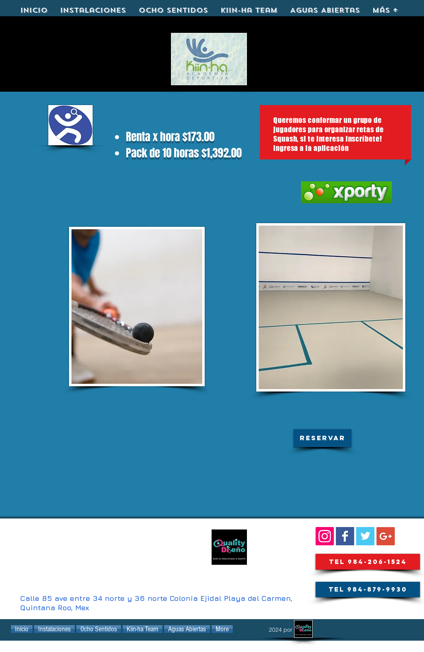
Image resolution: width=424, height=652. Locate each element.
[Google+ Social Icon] (385, 536)
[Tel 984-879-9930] (368, 589)
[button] (322, 438)
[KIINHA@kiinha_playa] (365, 536)
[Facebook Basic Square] (345, 536)
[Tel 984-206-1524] (368, 562)
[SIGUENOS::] (325, 536)
